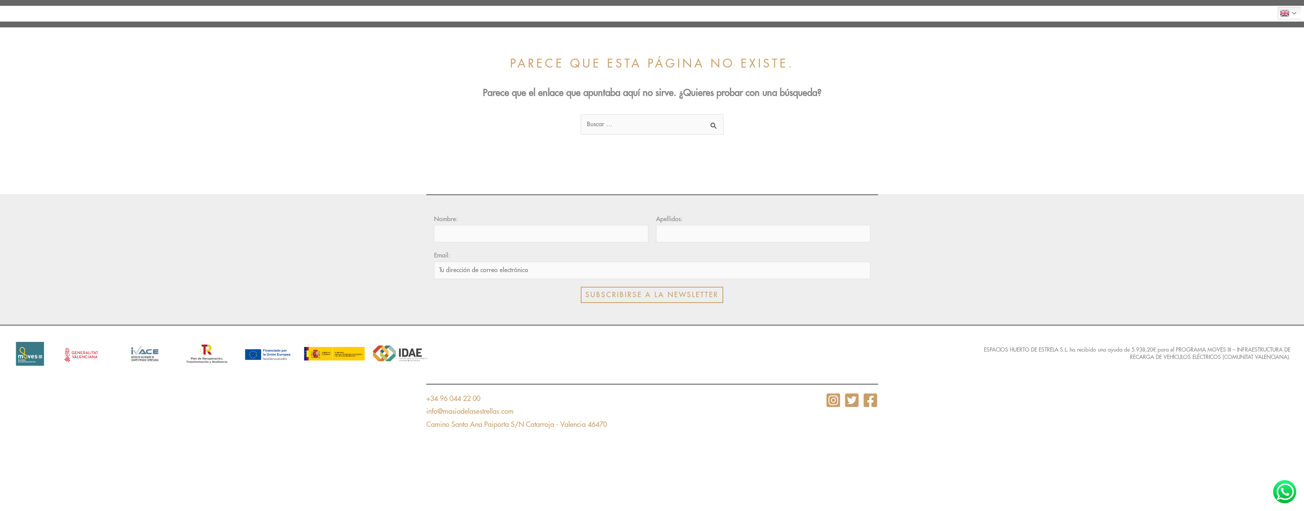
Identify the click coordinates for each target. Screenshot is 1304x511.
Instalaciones (703, 13)
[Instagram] (833, 400)
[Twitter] (852, 400)
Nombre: (446, 219)
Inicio (499, 13)
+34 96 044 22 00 (453, 398)
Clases (601, 13)
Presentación (550, 13)
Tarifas (756, 13)
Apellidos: (669, 219)
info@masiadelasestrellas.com (470, 411)
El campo (646, 13)
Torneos (800, 13)
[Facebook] (870, 400)
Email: (442, 255)
